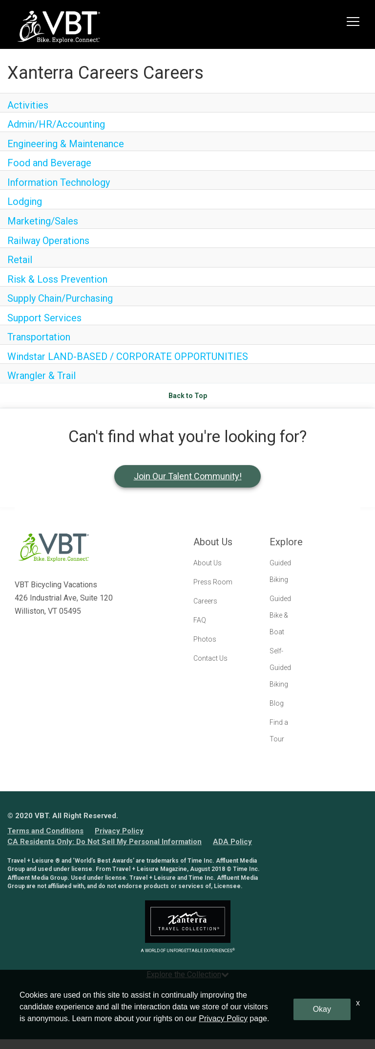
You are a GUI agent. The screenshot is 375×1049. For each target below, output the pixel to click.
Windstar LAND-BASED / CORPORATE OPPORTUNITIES (127, 356)
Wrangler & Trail (41, 375)
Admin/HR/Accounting (56, 124)
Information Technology (58, 182)
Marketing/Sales (42, 221)
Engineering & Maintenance (65, 144)
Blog (277, 703)
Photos (204, 639)
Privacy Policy (119, 830)
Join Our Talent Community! (188, 476)
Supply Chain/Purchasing (60, 298)
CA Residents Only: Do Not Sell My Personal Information (104, 841)
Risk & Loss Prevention (57, 279)
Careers (205, 601)
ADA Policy (232, 841)
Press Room (212, 582)
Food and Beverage (49, 163)
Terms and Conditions (45, 830)
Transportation (38, 337)
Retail (19, 260)
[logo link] (58, 27)
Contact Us (210, 658)
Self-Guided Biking (280, 667)
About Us (207, 563)
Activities (27, 105)
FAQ (199, 620)
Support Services (44, 318)
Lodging (24, 201)
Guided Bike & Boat (280, 615)
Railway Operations (48, 240)
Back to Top (187, 396)
